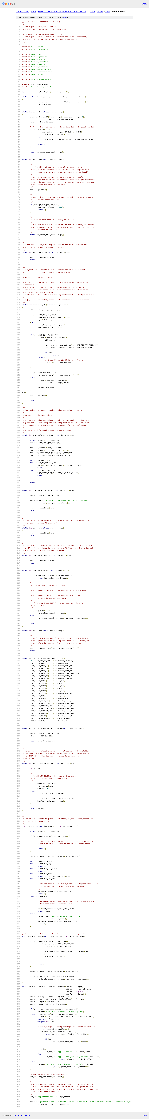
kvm (107, 11)
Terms (27, 1115)
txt (139, 1115)
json (145, 1115)
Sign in (144, 4)
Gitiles (14, 1115)
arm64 (100, 11)
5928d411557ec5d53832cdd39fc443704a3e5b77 (62, 11)
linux (33, 11)
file (65, 17)
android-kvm (22, 11)
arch (92, 11)
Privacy (21, 1115)
